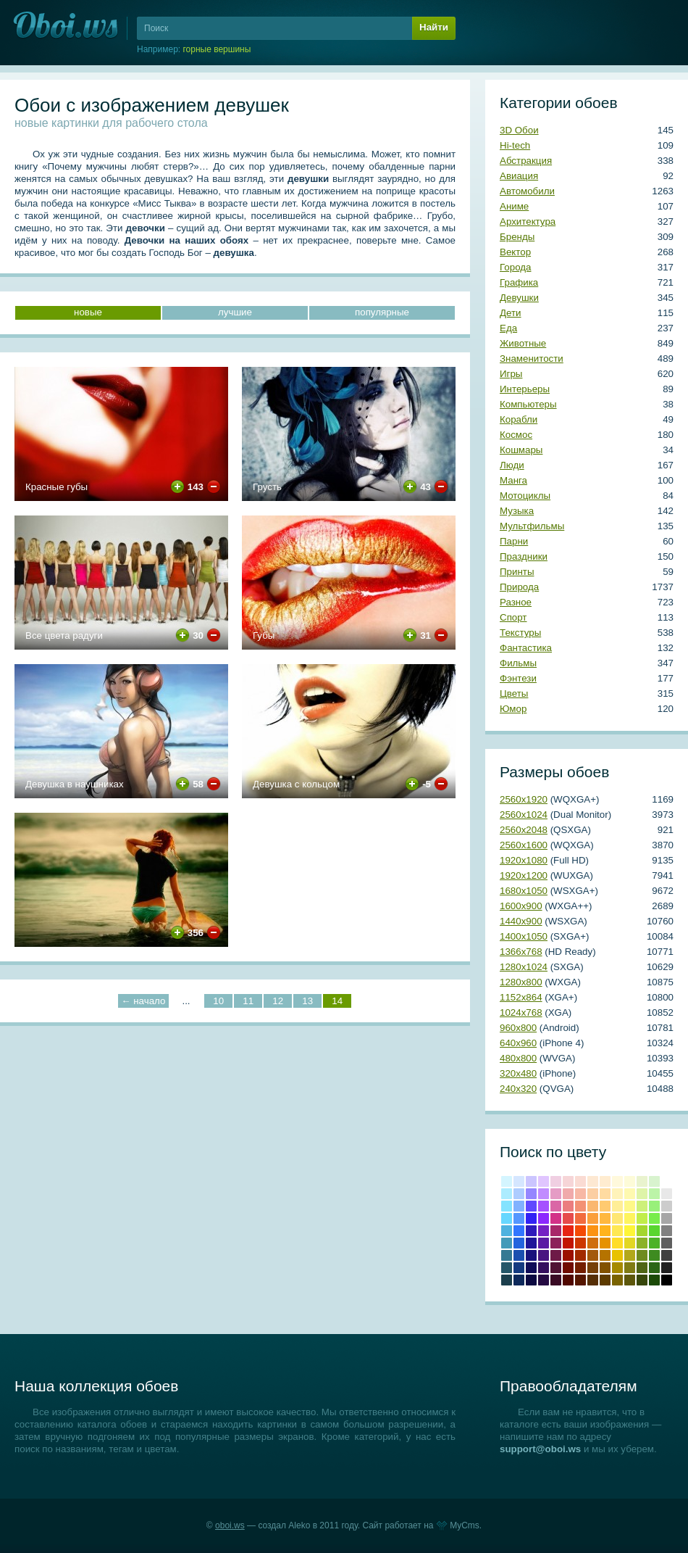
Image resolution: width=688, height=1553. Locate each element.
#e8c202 (617, 1255)
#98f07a (654, 1206)
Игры (511, 373)
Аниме (514, 206)
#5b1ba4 (543, 1243)
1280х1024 (524, 966)
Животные (523, 343)
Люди (512, 465)
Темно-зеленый (654, 1280)
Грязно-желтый (617, 1280)
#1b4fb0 (518, 1255)
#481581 (543, 1255)
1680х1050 (524, 890)
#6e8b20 (642, 1255)
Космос (516, 434)
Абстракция (526, 160)
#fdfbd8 (629, 1181)
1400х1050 (524, 936)
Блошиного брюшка (580, 1280)
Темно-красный (568, 1280)
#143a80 (518, 1267)
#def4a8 (642, 1193)
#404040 (666, 1255)
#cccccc (666, 1206)
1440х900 (521, 921)
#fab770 (592, 1206)
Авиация (519, 175)
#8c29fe (543, 1218)
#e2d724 (629, 1243)
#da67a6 (555, 1206)
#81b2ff (518, 1206)
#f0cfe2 (555, 1181)
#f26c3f (580, 1218)
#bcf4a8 (654, 1193)
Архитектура (527, 221)
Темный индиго (543, 1280)
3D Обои (519, 130)
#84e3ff (506, 1206)
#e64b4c (568, 1218)
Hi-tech (515, 145)
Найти (433, 27)
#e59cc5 (555, 1193)
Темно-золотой (617, 1267)
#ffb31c (605, 1230)
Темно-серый (666, 1267)
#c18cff (543, 1193)
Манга (513, 480)
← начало (143, 1000)
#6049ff (531, 1206)
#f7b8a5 (580, 1193)
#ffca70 (605, 1206)
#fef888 (629, 1206)
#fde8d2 (592, 1181)
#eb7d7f (568, 1206)
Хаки (629, 1280)
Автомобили (527, 191)
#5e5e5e (666, 1243)
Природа (519, 586)
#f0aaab (568, 1193)
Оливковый (629, 1267)
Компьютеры (528, 404)
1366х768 (521, 951)
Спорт (513, 617)
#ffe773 (617, 1218)
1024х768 (521, 1012)
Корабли (518, 419)
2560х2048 (524, 829)
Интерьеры (525, 389)
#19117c (531, 1255)
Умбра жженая (580, 1267)
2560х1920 (524, 799)
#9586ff (531, 1193)
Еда (508, 328)
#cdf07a (642, 1206)
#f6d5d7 (568, 1181)
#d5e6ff (518, 1181)
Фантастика (526, 647)
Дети (510, 312)
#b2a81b (629, 1255)
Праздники (524, 556)
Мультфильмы (532, 526)
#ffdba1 (605, 1193)
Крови (568, 1243)
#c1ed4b (642, 1218)
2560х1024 (524, 814)
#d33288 (555, 1218)
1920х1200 (524, 875)
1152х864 (521, 997)
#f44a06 (580, 1230)
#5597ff (518, 1218)
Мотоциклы (525, 495)
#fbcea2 (592, 1193)
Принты (517, 571)
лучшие (235, 312)
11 (248, 1000)
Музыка (517, 510)
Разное (516, 602)
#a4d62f (642, 1230)
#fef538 (629, 1230)
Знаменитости (531, 358)
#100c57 (531, 1267)
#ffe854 (617, 1230)
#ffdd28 (617, 1243)
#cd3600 (580, 1243)
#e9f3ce (642, 1181)
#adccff (518, 1193)
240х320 (518, 1088)
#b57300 (605, 1255)
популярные (382, 312)
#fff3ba (617, 1193)
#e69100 (605, 1243)
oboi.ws (230, 1525)
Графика (519, 282)
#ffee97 (617, 1206)
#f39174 (580, 1206)
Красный (568, 1230)
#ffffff (666, 1181)
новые (88, 312)
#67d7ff (506, 1218)
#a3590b (592, 1255)
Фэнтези (518, 678)
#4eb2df (506, 1230)
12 (277, 1000)
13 (307, 1000)
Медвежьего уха (605, 1267)
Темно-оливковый (642, 1267)
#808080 (666, 1230)
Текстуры (520, 632)
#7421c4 (543, 1230)
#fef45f (629, 1218)
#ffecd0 (605, 1181)
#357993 (506, 1255)
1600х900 (521, 905)
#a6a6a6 (666, 1218)
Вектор (515, 252)
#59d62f (654, 1230)
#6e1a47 (555, 1255)
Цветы (514, 693)
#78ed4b (654, 1218)
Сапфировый (531, 1280)
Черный (666, 1280)
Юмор (513, 708)
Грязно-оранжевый (592, 1280)
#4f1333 (555, 1267)
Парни (514, 541)
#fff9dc (617, 1181)
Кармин (568, 1255)
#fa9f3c (592, 1218)
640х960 (518, 1043)
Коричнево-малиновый (568, 1267)
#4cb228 (654, 1243)
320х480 (518, 1073)
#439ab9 (506, 1243)
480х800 (518, 1058)
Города (515, 267)
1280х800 (521, 982)
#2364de (518, 1243)
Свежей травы (654, 1267)
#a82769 (555, 1230)
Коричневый (592, 1267)
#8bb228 (642, 1243)
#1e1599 (531, 1243)
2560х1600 (524, 845)
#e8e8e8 (666, 1193)
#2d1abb (531, 1230)
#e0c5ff (543, 1181)
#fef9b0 (629, 1193)
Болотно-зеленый (642, 1280)
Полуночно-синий (518, 1280)
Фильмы (518, 663)
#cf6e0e (592, 1243)
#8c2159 (555, 1243)
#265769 (506, 1267)
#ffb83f (605, 1218)
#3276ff (518, 1230)
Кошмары (521, 449)
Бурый (555, 1280)
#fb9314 (592, 1230)
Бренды (517, 236)
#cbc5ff (531, 1181)
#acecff (506, 1193)
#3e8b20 (654, 1255)
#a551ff (543, 1206)
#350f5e (543, 1267)
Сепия (605, 1280)
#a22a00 (580, 1255)
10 (218, 1000)
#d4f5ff (506, 1181)
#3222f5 (531, 1218)
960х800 (518, 1027)
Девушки (519, 297)
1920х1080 (524, 860)
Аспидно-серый (506, 1280)
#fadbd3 (580, 1181)
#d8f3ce (654, 1181)
